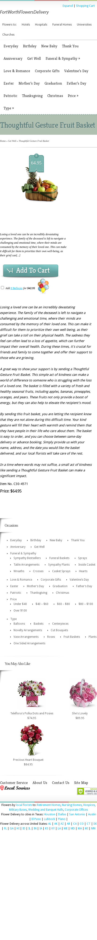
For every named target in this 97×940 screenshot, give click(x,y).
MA (80, 828)
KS (46, 828)
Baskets (38, 623)
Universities (84, 24)
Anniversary (13, 58)
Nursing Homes (72, 805)
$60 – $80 (63, 604)
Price (73, 95)
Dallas (62, 814)
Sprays (82, 558)
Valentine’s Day (76, 70)
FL (5, 828)
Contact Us (60, 782)
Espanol (68, 5)
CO (82, 823)
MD (73, 828)
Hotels (26, 24)
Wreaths (19, 571)
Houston (49, 814)
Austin (92, 814)
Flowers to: (9, 24)
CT (88, 823)
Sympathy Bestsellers (27, 558)
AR (68, 823)
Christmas (55, 95)
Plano (61, 819)
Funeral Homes (62, 24)
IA (41, 828)
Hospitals (41, 24)
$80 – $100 (86, 604)
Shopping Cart (85, 5)
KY (53, 828)
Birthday (29, 46)
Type (9, 108)
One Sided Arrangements (29, 643)
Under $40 (20, 604)
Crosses (38, 571)
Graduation (53, 83)
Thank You (70, 46)
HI (18, 828)
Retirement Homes (49, 805)
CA (75, 823)
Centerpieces (60, 623)
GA (12, 828)
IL (29, 828)
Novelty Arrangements (28, 630)
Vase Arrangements (26, 636)
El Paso (36, 819)
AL (49, 823)
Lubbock (49, 819)
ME (66, 828)
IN (35, 828)
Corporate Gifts (47, 70)
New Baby (49, 46)
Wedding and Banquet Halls (45, 809)
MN (93, 828)
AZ (62, 823)
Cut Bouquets (59, 630)
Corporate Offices (76, 809)
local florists (24, 805)
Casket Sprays (61, 571)
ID (23, 828)
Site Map (81, 782)
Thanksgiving (32, 95)
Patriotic (10, 95)
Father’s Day (76, 83)
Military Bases (18, 809)
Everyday (11, 46)
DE (95, 823)
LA (59, 828)
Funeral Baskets (59, 558)
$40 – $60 (42, 604)
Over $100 (20, 610)
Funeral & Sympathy (63, 58)
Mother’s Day (29, 83)
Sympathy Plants (59, 564)
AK (55, 823)
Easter (9, 83)
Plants (93, 636)
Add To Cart (33, 270)
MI (86, 828)
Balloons (19, 623)
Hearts (83, 571)
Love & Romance (17, 70)
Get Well (34, 58)
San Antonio (77, 814)
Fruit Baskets (72, 636)
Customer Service (14, 782)
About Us (39, 782)
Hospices (89, 805)
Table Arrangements (27, 564)
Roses (51, 636)
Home (3, 141)
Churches (8, 34)
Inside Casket (86, 564)
